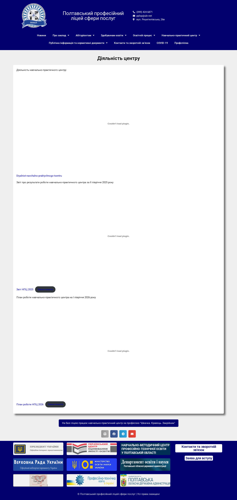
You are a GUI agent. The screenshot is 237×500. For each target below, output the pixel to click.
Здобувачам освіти (113, 35)
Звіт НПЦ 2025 (24, 289)
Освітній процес (144, 35)
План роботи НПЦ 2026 (29, 404)
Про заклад (61, 35)
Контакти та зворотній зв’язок (132, 43)
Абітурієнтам (85, 35)
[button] (105, 434)
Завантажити (45, 289)
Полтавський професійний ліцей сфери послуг (93, 15)
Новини (41, 35)
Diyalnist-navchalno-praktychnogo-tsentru (39, 175)
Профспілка (181, 43)
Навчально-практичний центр (181, 35)
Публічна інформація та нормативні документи (78, 43)
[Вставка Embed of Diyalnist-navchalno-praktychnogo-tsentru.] (118, 123)
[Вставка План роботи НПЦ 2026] (118, 351)
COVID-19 (162, 43)
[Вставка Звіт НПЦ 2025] (118, 236)
